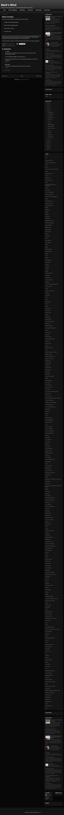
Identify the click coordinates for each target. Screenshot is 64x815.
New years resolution (49, 500)
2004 (48, 149)
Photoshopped (48, 550)
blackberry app (48, 249)
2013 (48, 105)
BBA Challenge (48, 225)
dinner (46, 306)
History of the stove (49, 358)
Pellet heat (47, 535)
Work (46, 703)
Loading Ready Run (49, 433)
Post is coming (48, 559)
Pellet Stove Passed (49, 543)
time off (47, 640)
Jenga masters (48, 422)
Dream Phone (48, 312)
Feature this (47, 332)
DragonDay (47, 310)
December (50, 112)
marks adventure (48, 448)
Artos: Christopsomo (49, 192)
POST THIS (47, 561)
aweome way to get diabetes (51, 196)
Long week (47, 437)
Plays (46, 554)
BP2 (46, 255)
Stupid (46, 609)
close (46, 288)
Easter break (48, 319)
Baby (46, 198)
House (46, 378)
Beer (5, 10)
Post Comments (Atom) (24, 79)
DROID (46, 314)
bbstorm (47, 233)
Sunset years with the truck (51, 618)
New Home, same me (49, 65)
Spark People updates (50, 600)
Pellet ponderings (49, 537)
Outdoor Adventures (49, 530)
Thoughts (47, 633)
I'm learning (47, 409)
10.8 (46, 156)
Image (46, 413)
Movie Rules (48, 474)
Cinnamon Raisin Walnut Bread (51, 284)
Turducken (47, 648)
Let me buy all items (49, 431)
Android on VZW (48, 180)
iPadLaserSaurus (49, 417)
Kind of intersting (48, 426)
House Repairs (48, 380)
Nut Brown (47, 510)
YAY (46, 708)
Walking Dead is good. (50, 670)
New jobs (47, 493)
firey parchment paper (50, 338)
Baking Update (51, 126)
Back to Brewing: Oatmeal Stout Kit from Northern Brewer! (56, 33)
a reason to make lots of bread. (51, 169)
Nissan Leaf (47, 502)
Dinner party (48, 308)
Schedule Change (49, 585)
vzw (46, 668)
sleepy (46, 594)
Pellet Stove (22, 10)
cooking (47, 292)
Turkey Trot (47, 651)
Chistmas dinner (48, 273)
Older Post (38, 76)
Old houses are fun (49, 517)
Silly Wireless (48, 589)
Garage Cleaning (49, 347)
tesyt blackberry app (49, 627)
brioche (47, 264)
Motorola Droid (48, 470)
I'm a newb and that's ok (50, 406)
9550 (46, 167)
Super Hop (47, 620)
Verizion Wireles (48, 659)
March (49, 134)
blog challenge (48, 251)
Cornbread (47, 295)
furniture (47, 345)
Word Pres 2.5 (48, 694)
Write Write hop (48, 705)
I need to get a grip (49, 400)
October (50, 115)
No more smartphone (49, 506)
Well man (47, 677)
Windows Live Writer (49, 692)
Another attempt (54, 42)
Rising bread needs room (50, 574)
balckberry (47, 216)
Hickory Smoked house (50, 356)
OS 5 (46, 526)
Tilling (46, 635)
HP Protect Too (48, 384)
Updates (47, 655)
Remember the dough (49, 572)
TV (46, 653)
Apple (46, 187)
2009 (48, 140)
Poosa (46, 556)
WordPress (47, 699)
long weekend (48, 439)
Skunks (47, 592)
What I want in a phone (50, 681)
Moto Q (47, 463)
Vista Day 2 (47, 664)
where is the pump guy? (50, 686)
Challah (47, 268)
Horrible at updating (49, 376)
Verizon (47, 662)
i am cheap (47, 389)
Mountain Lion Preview (50, 472)
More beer (47, 455)
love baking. (47, 441)
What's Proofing (51, 124)
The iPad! (47, 49)
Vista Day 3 (47, 666)
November (50, 114)
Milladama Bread (48, 452)
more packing (48, 457)
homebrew (47, 371)
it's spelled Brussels (49, 420)
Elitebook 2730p (48, 325)
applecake (47, 190)
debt (46, 299)
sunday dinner (48, 616)
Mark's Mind (8, 4)
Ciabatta (47, 282)
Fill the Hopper (48, 336)
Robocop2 (47, 576)
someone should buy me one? (51, 598)
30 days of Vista (48, 160)
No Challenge (48, 504)
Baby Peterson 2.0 (49, 203)
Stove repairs (48, 605)
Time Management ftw (50, 637)
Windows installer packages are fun (52, 690)
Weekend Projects (49, 675)
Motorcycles (47, 468)
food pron (47, 341)
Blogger (39, 812)
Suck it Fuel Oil (48, 613)
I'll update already (49, 404)
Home (22, 76)
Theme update (48, 631)
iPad (46, 415)
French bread (48, 343)
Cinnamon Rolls (48, 286)
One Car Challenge (12, 10)
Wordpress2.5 (48, 701)
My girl (46, 489)
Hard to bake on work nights (51, 352)
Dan (6, 51)
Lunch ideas (48, 446)
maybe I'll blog (48, 450)
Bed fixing (47, 236)
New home (47, 491)
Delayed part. (48, 301)
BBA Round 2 (48, 229)
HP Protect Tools (48, 387)
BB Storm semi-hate (49, 222)
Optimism (47, 521)
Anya (46, 182)
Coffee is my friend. (49, 290)
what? (46, 683)
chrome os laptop (49, 279)
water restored (48, 673)
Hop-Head (47, 374)
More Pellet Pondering (50, 459)
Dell (46, 303)
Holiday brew (48, 360)
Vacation (47, 657)
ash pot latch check (49, 194)
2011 (48, 108)
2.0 (46, 158)
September (50, 117)
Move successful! (51, 128)
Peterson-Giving (48, 548)
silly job (47, 587)
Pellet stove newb (49, 541)
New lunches (48, 495)
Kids (46, 424)
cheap (46, 271)
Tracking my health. (49, 644)
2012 (48, 106)
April (49, 132)
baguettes (47, 209)
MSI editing (47, 481)
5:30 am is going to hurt (50, 162)
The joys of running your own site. (52, 629)
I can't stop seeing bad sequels (51, 391)
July (49, 121)
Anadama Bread (48, 173)
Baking (46, 214)
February (50, 136)
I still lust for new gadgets (50, 402)
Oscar (46, 528)
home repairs (47, 10)
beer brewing (38, 10)
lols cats (47, 435)
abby (46, 171)
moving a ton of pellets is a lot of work (53, 479)
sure (46, 622)
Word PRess (48, 697)
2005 (48, 147)
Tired (46, 642)
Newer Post (5, 76)
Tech (46, 624)
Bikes (46, 247)
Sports (46, 602)
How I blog (47, 382)
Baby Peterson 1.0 (49, 200)
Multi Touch (47, 483)
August (49, 119)
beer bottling (48, 240)
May (49, 130)
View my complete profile (47, 797)
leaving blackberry (49, 428)
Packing (47, 532)
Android (47, 175)
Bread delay (47, 262)
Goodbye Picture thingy (50, 25)
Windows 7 (47, 688)
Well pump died (48, 679)
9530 (46, 164)
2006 (48, 145)
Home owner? (48, 367)
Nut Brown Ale (48, 513)
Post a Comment (7, 70)
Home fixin (47, 365)
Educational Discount (49, 321)
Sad (46, 581)
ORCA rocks (48, 524)
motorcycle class (48, 466)
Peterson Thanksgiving (50, 546)
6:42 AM (6, 67)
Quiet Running (48, 567)
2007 (48, 143)
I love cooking (48, 395)
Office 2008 (47, 515)
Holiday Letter (48, 363)
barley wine (47, 218)
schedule (47, 583)
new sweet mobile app (50, 497)
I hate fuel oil (48, 393)
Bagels (46, 207)
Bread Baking (7, 45)
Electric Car (47, 323)
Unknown (49, 794)
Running (47, 578)
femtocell (47, 334)
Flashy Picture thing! (49, 53)
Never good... (52, 60)
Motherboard (48, 461)
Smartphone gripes (49, 596)
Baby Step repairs (49, 205)
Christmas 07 (48, 277)
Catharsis (47, 266)
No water (47, 508)
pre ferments (48, 563)
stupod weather (48, 611)
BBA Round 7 (48, 231)
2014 (48, 103)
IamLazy (47, 411)
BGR (46, 244)
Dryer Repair (48, 317)
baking (46, 211)
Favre (46, 330)
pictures (47, 552)
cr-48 (46, 297)
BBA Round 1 (48, 227)
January (50, 137)
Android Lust (48, 177)
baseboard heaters (49, 220)
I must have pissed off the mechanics (53, 398)
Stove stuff (30, 10)
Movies (46, 476)
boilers (46, 253)
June (49, 123)
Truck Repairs (48, 646)
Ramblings (13, 45)
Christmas (47, 275)
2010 (48, 110)
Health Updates (48, 354)
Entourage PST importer (50, 328)
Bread (46, 257)
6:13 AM (6, 61)
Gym (46, 349)
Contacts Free (48, 80)
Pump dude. (48, 565)
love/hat (47, 444)
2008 (48, 142)
